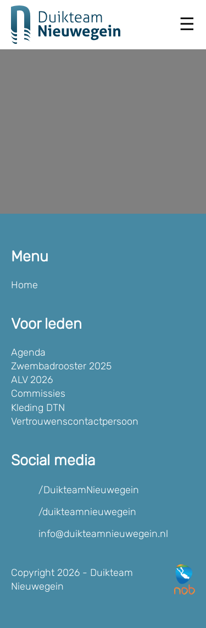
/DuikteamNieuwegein (88, 490)
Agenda (28, 352)
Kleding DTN (38, 408)
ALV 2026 (32, 380)
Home (24, 285)
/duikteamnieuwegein (87, 512)
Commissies (38, 393)
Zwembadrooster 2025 (61, 366)
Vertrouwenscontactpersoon (74, 421)
